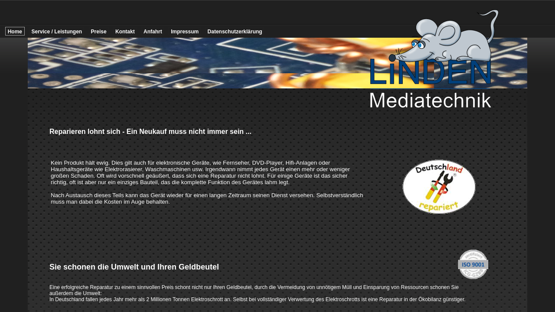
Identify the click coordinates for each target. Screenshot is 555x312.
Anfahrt (153, 32)
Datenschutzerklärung (235, 32)
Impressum (185, 32)
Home (15, 32)
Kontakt (125, 32)
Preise (99, 32)
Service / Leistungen (56, 32)
